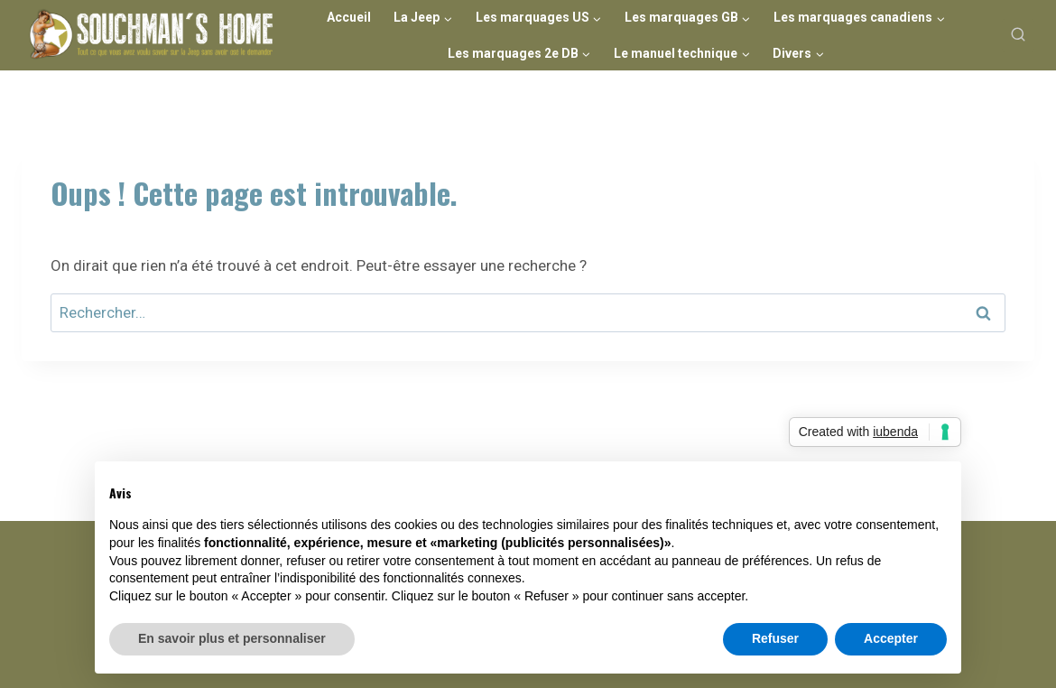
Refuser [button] (775, 638)
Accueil (349, 17)
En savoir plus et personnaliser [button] (232, 638)
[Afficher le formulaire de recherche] (1018, 35)
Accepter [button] (891, 638)
